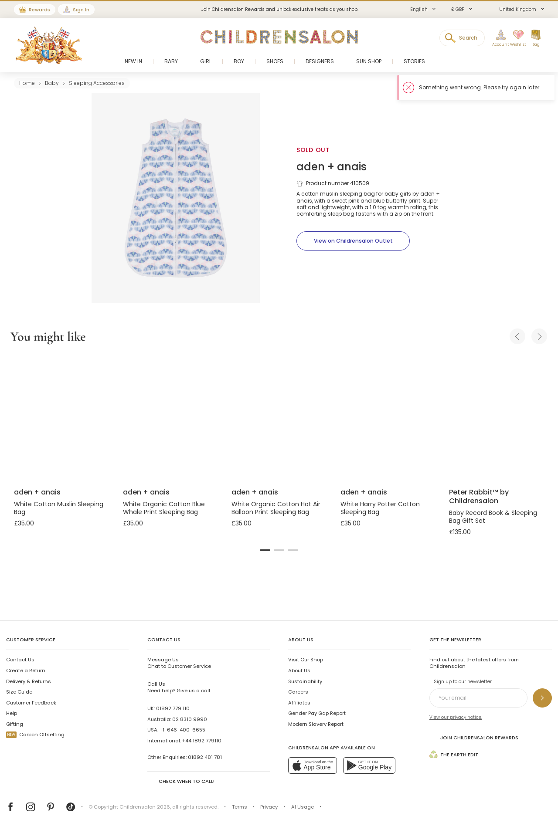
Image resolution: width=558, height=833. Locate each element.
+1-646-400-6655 (182, 729)
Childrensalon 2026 (144, 806)
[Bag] (535, 38)
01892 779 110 (173, 708)
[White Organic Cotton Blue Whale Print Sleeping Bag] (170, 417)
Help (11, 713)
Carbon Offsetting (35, 734)
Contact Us (20, 659)
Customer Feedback (31, 702)
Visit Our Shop (305, 659)
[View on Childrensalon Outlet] (353, 241)
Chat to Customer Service (179, 662)
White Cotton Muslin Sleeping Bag (58, 508)
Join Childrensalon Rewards (473, 737)
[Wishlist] (515, 38)
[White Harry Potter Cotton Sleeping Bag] (388, 417)
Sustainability (305, 681)
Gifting (14, 724)
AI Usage (302, 806)
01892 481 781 (205, 757)
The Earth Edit (453, 754)
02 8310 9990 (189, 719)
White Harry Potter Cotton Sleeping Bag (380, 508)
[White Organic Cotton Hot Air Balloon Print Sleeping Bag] (279, 417)
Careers (298, 691)
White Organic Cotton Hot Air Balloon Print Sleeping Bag (275, 508)
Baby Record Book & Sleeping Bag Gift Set (493, 517)
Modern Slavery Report (316, 724)
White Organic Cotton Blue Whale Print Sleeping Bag (164, 508)
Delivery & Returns (28, 681)
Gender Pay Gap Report (317, 713)
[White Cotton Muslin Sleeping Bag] (61, 417)
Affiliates (299, 702)
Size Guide (19, 691)
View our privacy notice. (455, 717)
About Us (299, 670)
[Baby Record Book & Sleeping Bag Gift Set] (497, 417)
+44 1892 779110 (201, 740)
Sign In (81, 9)
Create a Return (25, 670)
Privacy (269, 806)
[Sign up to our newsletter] (542, 698)
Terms (239, 806)
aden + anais (331, 166)
